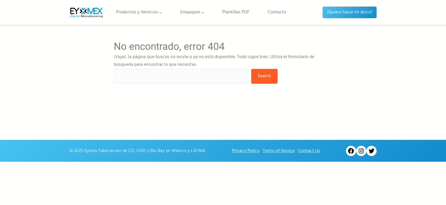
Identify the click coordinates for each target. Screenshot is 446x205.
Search (264, 76)
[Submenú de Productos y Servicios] (160, 12)
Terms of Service (279, 151)
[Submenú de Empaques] (203, 12)
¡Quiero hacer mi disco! (349, 12)
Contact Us (309, 151)
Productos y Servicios (137, 12)
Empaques (190, 12)
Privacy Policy (245, 151)
